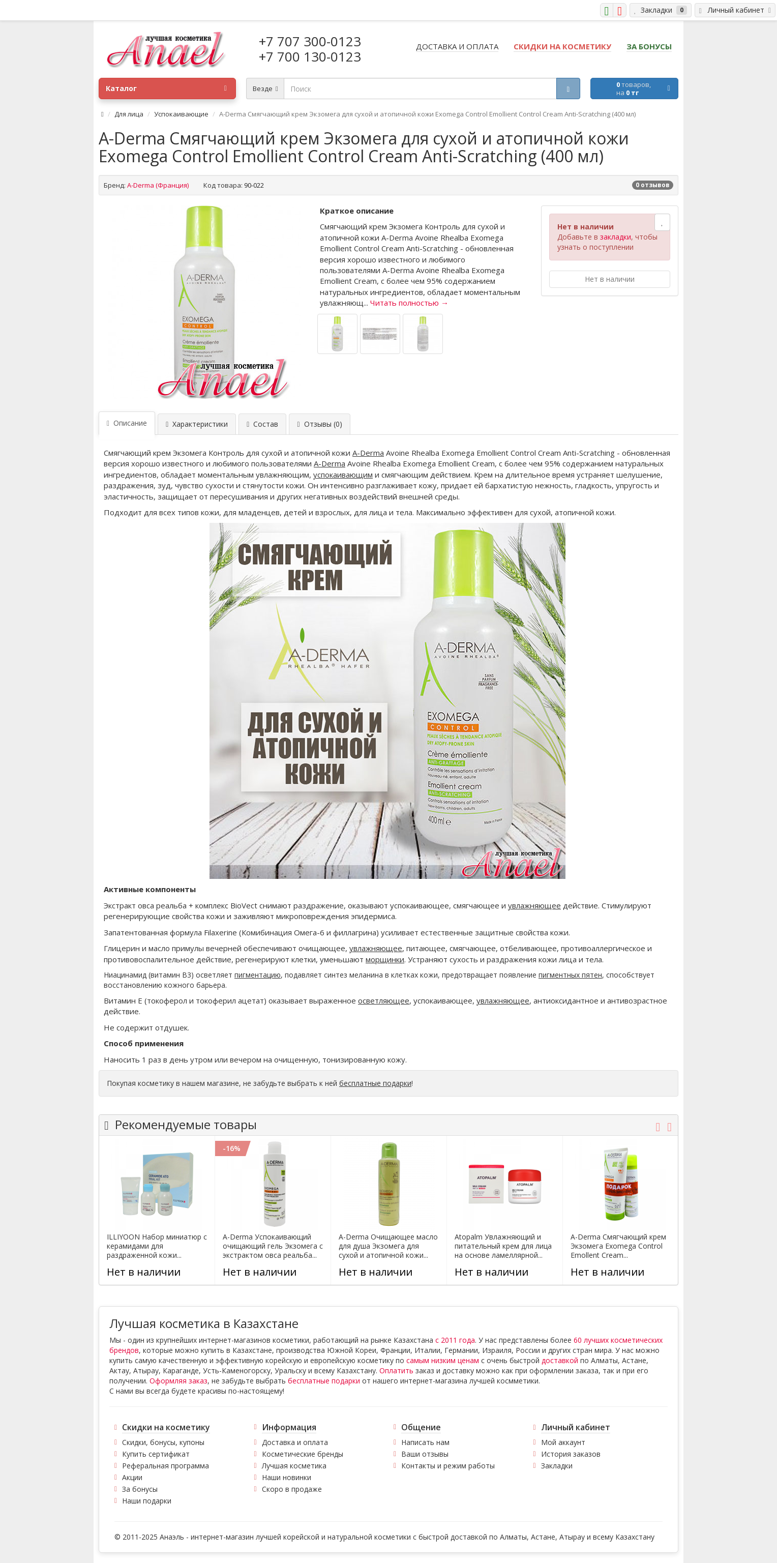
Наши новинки (286, 1477)
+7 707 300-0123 (310, 41)
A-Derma (368, 453)
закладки (615, 237)
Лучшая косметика (294, 1465)
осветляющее (383, 1000)
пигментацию (257, 975)
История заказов (571, 1454)
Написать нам (425, 1442)
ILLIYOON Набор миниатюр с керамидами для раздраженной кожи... (157, 1246)
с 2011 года (455, 1340)
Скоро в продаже (292, 1489)
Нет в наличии (610, 279)
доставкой (560, 1360)
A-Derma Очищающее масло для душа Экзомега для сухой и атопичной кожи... (388, 1246)
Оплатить (396, 1370)
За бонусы (140, 1489)
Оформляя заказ (178, 1380)
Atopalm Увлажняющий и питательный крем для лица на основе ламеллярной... (503, 1246)
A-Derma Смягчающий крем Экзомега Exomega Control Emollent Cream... (618, 1246)
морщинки (385, 959)
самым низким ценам (442, 1360)
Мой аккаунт (563, 1442)
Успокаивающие (181, 114)
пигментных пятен (570, 975)
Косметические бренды (302, 1454)
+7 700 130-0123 (310, 56)
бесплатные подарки (375, 1083)
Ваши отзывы (425, 1454)
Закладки (557, 1465)
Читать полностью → (409, 303)
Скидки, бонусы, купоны (163, 1442)
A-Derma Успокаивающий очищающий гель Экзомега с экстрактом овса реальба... (273, 1246)
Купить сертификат (156, 1454)
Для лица (128, 114)
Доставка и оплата (295, 1442)
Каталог (166, 88)
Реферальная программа (165, 1465)
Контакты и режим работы (448, 1465)
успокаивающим (343, 474)
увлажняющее (534, 905)
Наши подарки (146, 1501)
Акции (132, 1477)
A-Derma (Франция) (158, 185)
